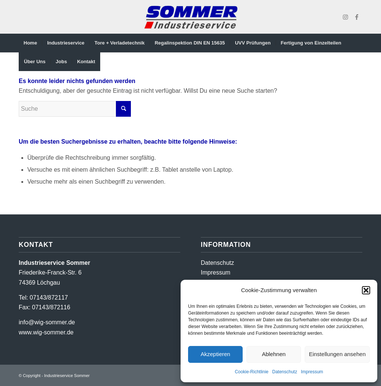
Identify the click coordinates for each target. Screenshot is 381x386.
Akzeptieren (215, 354)
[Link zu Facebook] (356, 16)
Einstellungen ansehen (337, 354)
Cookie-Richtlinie (251, 371)
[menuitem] (30, 43)
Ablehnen (273, 354)
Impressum (312, 371)
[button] (366, 290)
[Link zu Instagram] (345, 16)
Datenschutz (284, 371)
